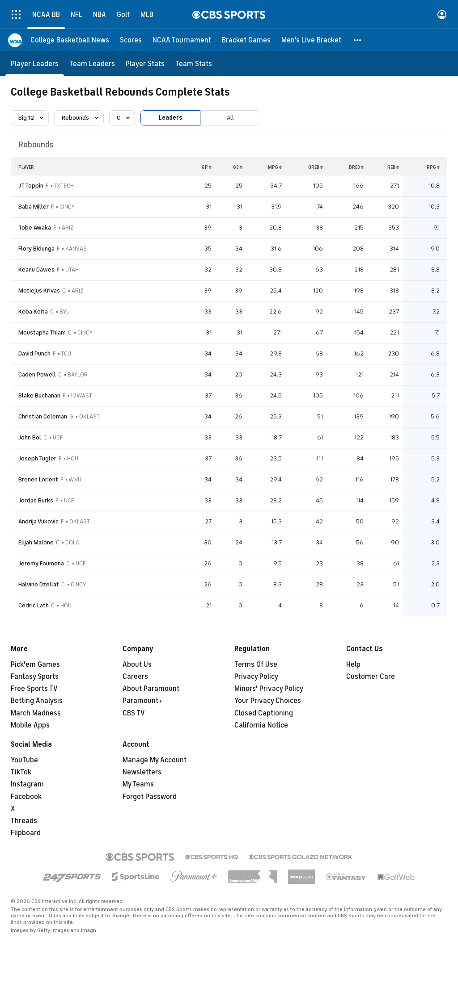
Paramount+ (142, 700)
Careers (135, 676)
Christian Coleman (42, 416)
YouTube (24, 760)
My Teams (138, 784)
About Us (137, 664)
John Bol (29, 437)
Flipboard (26, 832)
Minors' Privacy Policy (268, 688)
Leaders (170, 117)
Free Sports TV (34, 688)
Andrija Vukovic (38, 521)
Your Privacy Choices (267, 700)
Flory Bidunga (36, 248)
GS (237, 167)
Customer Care (370, 676)
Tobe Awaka (34, 227)
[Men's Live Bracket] (311, 40)
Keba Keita (33, 311)
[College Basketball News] (69, 40)
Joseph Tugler (37, 458)
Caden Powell (37, 374)
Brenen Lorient (38, 479)
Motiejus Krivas (39, 290)
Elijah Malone (36, 542)
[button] (358, 40)
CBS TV (134, 713)
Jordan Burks (35, 500)
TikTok (21, 772)
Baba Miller (33, 206)
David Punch (34, 353)
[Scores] (130, 40)
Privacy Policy (256, 676)
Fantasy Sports (35, 676)
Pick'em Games (35, 664)
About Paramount (151, 688)
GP (207, 167)
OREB (315, 167)
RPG (433, 167)
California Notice (261, 725)
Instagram (27, 784)
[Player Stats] (145, 63)
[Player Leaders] (34, 63)
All (230, 117)
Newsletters (142, 772)
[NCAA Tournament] (181, 40)
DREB (356, 167)
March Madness (36, 713)
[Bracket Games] (246, 40)
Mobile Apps (30, 725)
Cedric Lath (33, 605)
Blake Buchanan (39, 395)
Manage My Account (155, 760)
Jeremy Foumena (41, 563)
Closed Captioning (263, 713)
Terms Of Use (255, 664)
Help (353, 664)
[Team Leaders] (92, 63)
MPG (275, 167)
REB (393, 167)
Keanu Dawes (36, 269)
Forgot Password (150, 796)
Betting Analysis (37, 700)
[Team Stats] (193, 63)
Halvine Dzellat (38, 584)
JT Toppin (30, 185)
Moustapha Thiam (42, 332)
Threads (24, 820)
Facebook (26, 796)
